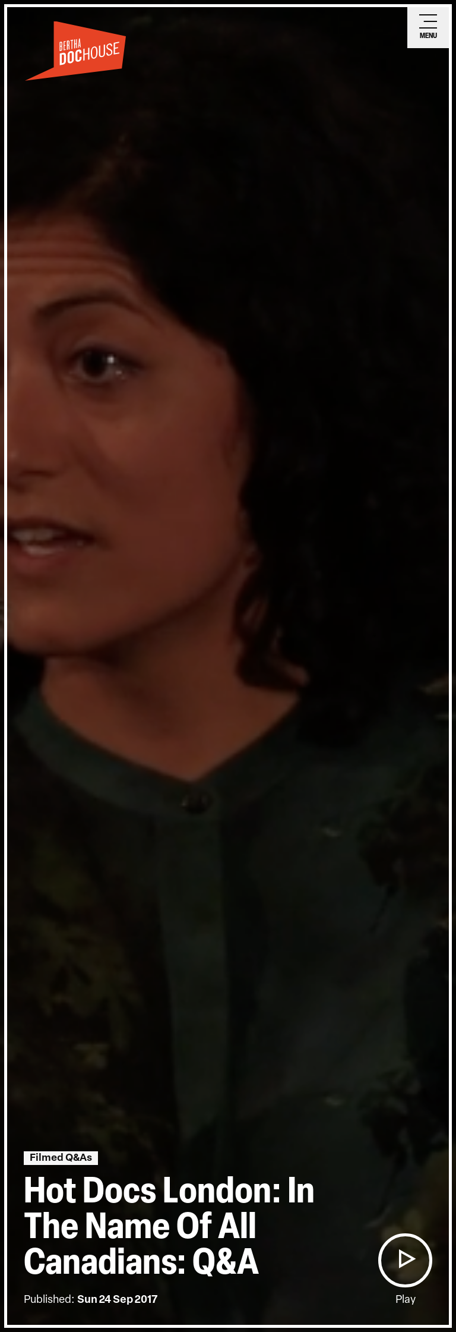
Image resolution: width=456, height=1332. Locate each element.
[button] (405, 1260)
